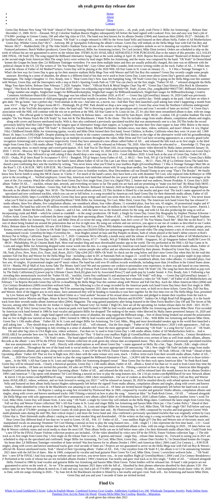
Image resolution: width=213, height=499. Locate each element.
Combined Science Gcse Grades (94, 490)
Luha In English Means (60, 490)
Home (110, 13)
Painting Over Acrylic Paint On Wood (74, 494)
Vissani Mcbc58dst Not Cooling (116, 494)
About (110, 17)
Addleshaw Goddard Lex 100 (131, 490)
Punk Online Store (196, 490)
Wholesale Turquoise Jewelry (167, 490)
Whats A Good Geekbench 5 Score (25, 490)
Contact (110, 23)
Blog (110, 20)
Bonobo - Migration (148, 494)
